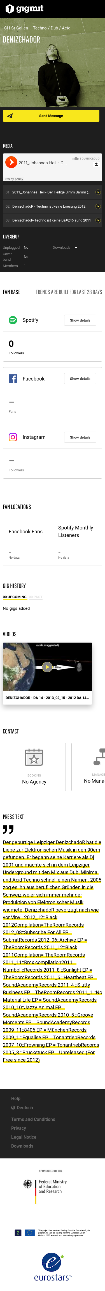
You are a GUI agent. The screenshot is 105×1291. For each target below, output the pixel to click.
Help (15, 1098)
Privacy (18, 1128)
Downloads (22, 1146)
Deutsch (25, 1107)
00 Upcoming (15, 597)
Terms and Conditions (33, 1119)
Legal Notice (23, 1137)
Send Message (51, 116)
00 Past (36, 597)
